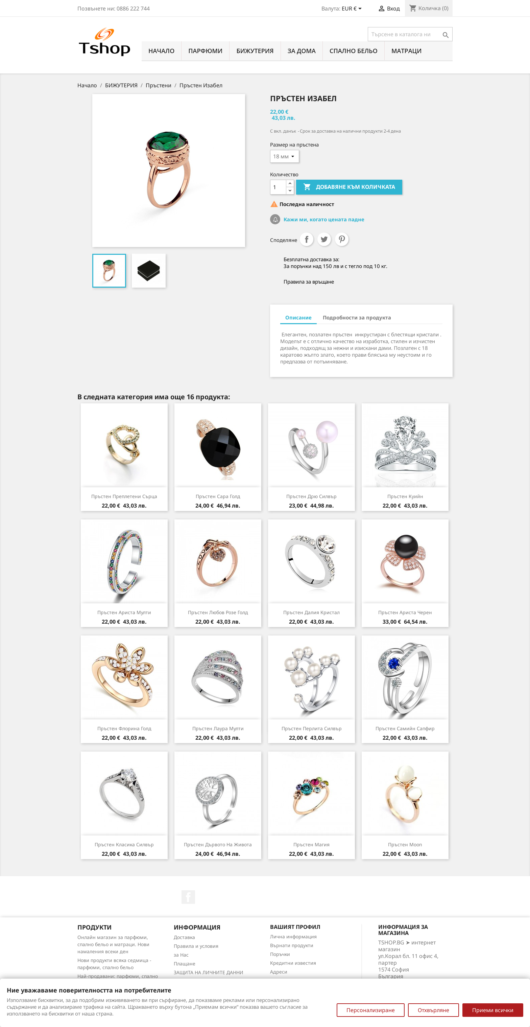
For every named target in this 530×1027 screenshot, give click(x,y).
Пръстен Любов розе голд (218, 612)
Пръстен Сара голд (218, 496)
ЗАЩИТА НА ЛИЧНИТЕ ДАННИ (208, 972)
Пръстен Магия (311, 844)
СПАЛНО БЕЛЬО (354, 51)
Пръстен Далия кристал (311, 612)
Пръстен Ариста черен (405, 612)
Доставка (184, 937)
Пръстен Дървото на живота (218, 844)
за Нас (181, 955)
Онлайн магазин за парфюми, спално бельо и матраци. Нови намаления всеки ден (113, 944)
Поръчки (280, 954)
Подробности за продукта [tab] (357, 317)
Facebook (188, 897)
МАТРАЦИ (406, 51)
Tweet (324, 239)
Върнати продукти (291, 945)
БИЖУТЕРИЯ (254, 51)
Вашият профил (295, 927)
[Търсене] (410, 34)
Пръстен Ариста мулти (124, 612)
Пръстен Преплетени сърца (124, 496)
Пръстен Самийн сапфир (405, 728)
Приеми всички (492, 1010)
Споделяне (306, 239)
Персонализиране (370, 1010)
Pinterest (341, 239)
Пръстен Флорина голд (124, 728)
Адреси (278, 971)
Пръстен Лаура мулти (218, 728)
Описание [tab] (298, 317)
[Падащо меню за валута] (353, 9)
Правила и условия (196, 946)
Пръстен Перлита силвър (312, 728)
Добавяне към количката (349, 187)
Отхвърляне (433, 1010)
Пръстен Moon (405, 844)
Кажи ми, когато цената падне (323, 219)
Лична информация (293, 936)
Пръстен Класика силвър (124, 844)
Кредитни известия (293, 963)
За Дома (302, 51)
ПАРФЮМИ (205, 51)
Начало (161, 51)
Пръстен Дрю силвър (311, 496)
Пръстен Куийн (405, 496)
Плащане (184, 963)
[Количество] (278, 187)
